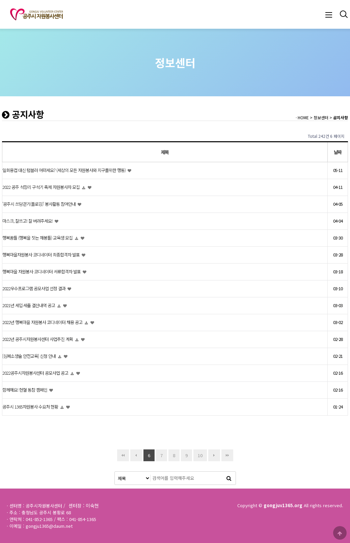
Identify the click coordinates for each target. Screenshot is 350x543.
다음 (214, 455)
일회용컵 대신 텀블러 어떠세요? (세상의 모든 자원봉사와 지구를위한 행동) (64, 170)
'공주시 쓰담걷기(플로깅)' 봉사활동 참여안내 (39, 204)
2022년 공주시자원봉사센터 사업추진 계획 (38, 339)
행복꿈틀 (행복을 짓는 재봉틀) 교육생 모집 (38, 238)
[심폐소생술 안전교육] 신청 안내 (29, 356)
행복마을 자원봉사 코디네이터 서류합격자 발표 (42, 272)
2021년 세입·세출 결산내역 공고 (29, 305)
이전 (136, 455)
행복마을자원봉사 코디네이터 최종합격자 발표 (41, 255)
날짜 (338, 152)
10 (198, 454)
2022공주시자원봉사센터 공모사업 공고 (35, 373)
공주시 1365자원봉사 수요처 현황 (30, 407)
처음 (123, 455)
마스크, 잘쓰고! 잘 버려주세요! (28, 221)
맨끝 (227, 455)
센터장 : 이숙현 (84, 505)
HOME (303, 117)
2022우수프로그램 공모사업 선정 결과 (34, 289)
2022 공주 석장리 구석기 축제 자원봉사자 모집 (41, 187)
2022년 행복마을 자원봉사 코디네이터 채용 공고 (42, 322)
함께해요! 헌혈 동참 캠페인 (25, 390)
